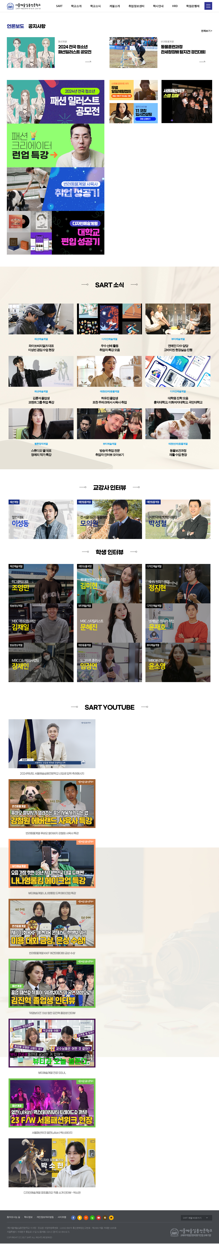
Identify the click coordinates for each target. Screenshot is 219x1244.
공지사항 (40, 26)
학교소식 (95, 6)
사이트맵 (62, 1217)
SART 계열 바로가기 (192, 1218)
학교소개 (76, 6)
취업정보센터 (136, 6)
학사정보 (28, 1217)
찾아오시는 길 (13, 1217)
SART (59, 6)
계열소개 (114, 6)
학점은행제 (192, 6)
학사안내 (158, 6)
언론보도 (16, 26)
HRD (175, 6)
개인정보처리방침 (45, 1217)
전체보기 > (206, 31)
